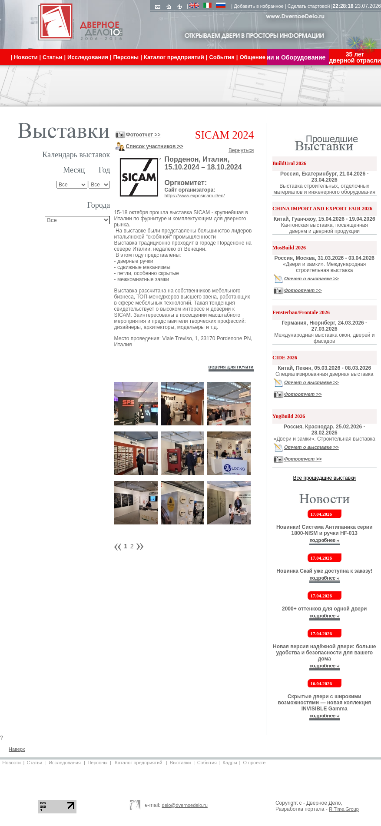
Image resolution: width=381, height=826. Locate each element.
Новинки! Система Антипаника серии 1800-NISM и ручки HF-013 (324, 530)
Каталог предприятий (138, 762)
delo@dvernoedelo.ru (185, 805)
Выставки (180, 762)
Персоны (97, 762)
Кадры (230, 762)
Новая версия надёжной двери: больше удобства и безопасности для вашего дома (324, 653)
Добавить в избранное (259, 6)
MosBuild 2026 (289, 248)
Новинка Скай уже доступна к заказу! (324, 571)
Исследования (65, 762)
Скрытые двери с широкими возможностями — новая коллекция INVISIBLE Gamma (324, 702)
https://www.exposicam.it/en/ (195, 195)
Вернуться (241, 150)
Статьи (34, 762)
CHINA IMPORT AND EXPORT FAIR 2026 (322, 209)
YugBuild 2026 (288, 416)
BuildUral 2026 (289, 163)
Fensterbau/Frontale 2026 (301, 312)
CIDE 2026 (284, 358)
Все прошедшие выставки (324, 478)
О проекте (254, 762)
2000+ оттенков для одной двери (324, 609)
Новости (11, 762)
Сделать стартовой (309, 6)
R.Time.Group (344, 809)
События (207, 762)
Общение (252, 57)
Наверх (17, 749)
